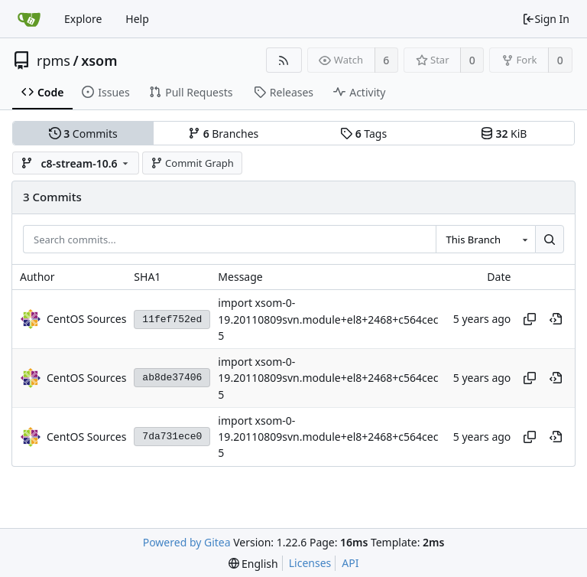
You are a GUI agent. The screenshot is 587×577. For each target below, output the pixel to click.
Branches (223, 133)
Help (137, 18)
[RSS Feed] (284, 60)
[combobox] (485, 239)
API (350, 563)
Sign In (545, 18)
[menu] (253, 563)
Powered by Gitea (187, 542)
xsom (99, 60)
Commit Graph (192, 163)
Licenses (310, 563)
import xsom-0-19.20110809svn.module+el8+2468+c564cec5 (328, 320)
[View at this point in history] (555, 319)
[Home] (29, 19)
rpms (53, 60)
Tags (363, 133)
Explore (83, 18)
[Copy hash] (529, 319)
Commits (83, 133)
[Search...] (549, 239)
